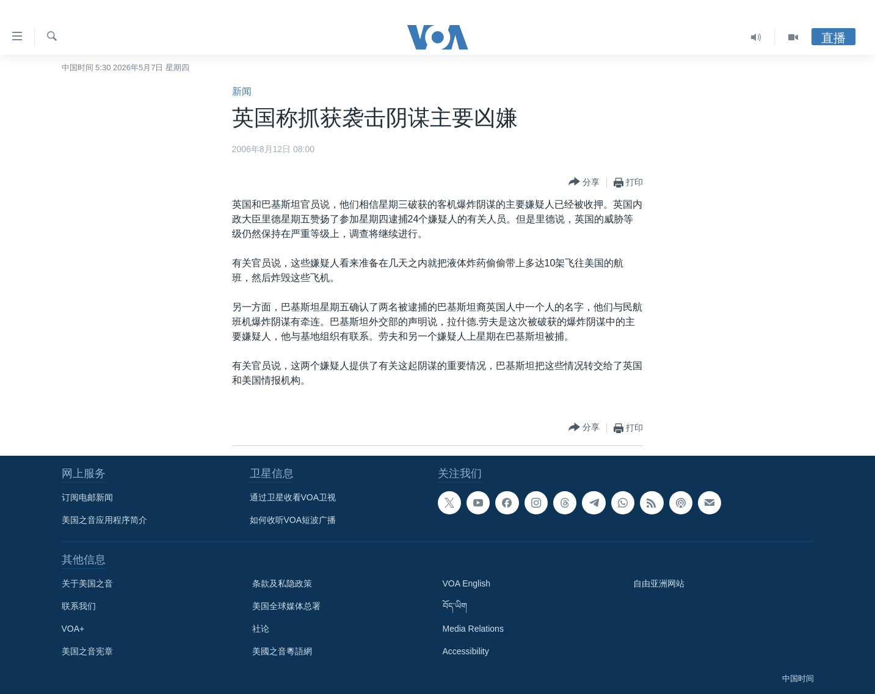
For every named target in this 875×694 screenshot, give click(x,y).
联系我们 (79, 606)
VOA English (467, 583)
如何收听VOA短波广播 (293, 520)
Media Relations (473, 629)
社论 (260, 629)
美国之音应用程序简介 (104, 520)
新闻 (242, 91)
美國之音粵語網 (282, 651)
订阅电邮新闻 (87, 497)
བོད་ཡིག (455, 606)
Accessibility (466, 651)
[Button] (584, 182)
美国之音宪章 (87, 651)
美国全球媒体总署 (286, 606)
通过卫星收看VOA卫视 (293, 497)
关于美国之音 (87, 583)
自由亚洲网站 (658, 583)
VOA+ (73, 629)
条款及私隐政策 (282, 583)
